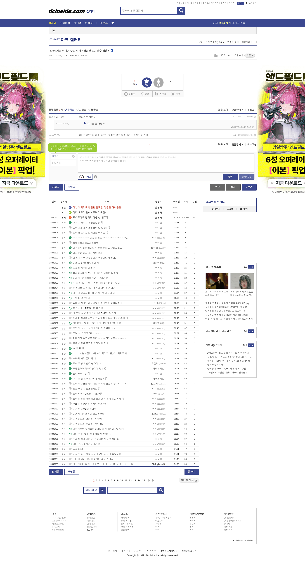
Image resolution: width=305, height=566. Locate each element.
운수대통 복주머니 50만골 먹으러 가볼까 (92, 288)
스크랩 (215, 55)
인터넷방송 (229, 518)
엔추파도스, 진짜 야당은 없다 (86, 424)
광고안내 (138, 551)
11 (125, 480)
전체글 (56, 187)
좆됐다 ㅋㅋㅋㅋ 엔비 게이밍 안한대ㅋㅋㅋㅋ (94, 328)
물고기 (193, 524)
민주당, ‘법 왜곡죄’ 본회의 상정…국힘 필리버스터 (229, 319)
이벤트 (224, 3)
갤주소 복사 (233, 42)
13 (134, 480)
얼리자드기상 (78, 373)
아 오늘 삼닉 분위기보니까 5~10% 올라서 (92, 313)
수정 (217, 187)
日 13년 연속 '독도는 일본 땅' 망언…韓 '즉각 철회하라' (230, 357)
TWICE (90, 530)
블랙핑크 (91, 518)
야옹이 (193, 521)
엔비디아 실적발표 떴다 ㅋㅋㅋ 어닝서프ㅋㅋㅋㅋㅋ (98, 338)
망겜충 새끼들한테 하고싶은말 (86, 414)
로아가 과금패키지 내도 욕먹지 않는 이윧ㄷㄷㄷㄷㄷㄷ (99, 383)
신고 (175, 94)
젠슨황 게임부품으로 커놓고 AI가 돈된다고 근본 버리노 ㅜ (100, 318)
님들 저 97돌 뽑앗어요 (82, 263)
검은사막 (56, 527)
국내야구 (125, 518)
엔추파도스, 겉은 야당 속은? (85, 419)
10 (121, 480)
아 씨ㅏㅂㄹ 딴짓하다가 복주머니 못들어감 (93, 257)
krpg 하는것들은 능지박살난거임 (88, 403)
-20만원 (75, 348)
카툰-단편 (228, 530)
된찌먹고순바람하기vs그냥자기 (87, 278)
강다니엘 (91, 524)
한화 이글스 (126, 521)
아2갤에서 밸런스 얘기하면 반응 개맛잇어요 (94, 323)
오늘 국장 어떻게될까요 (83, 388)
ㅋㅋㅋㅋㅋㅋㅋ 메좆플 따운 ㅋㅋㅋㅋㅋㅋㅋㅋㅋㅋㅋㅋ (100, 237)
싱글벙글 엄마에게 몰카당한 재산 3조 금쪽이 (226, 315)
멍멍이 (193, 518)
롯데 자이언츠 (127, 527)
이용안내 (246, 42)
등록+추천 (247, 176)
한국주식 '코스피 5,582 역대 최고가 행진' (227, 368)
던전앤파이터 (58, 530)
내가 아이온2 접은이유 (82, 408)
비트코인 (159, 521)
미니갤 (190, 3)
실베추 (129, 94)
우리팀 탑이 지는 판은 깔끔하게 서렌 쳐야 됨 (94, 439)
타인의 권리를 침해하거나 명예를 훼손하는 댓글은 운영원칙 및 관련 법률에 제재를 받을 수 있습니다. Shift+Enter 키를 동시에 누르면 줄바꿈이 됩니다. (128, 159)
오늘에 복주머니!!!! (80, 268)
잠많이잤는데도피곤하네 (83, 242)
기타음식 (194, 530)
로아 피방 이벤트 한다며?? (85, 363)
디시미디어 (212, 331)
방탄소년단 (92, 527)
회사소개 (112, 551)
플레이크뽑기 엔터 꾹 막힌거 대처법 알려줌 (93, 273)
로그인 (240, 3)
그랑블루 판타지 (59, 521)
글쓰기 (249, 187)
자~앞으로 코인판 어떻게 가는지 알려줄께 (227, 372)
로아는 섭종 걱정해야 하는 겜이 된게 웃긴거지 (95, 398)
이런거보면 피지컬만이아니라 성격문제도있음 (95, 429)
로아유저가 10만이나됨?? (84, 393)
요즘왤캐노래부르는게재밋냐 (86, 368)
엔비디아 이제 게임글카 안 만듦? (88, 227)
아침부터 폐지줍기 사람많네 (85, 252)
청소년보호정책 (189, 551)
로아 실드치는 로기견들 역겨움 (87, 232)
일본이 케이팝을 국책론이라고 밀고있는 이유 (227, 311)
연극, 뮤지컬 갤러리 (232, 521)
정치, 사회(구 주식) (163, 518)
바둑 (157, 527)
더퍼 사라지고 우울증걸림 (84, 222)
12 (130, 480)
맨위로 (249, 540)
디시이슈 (227, 331)
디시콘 (232, 3)
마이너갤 (181, 3)
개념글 (71, 187)
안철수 (158, 524)
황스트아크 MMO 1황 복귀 (84, 308)
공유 (145, 94)
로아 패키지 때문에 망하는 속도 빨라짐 (91, 459)
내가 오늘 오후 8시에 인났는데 (87, 378)
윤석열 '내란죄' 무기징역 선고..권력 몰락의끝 (228, 360)
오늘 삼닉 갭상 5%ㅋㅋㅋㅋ (85, 333)
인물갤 (198, 3)
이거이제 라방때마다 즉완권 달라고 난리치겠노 (95, 247)
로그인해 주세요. (215, 201)
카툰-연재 (228, 527)
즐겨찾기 (216, 209)
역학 (157, 530)
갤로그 (206, 3)
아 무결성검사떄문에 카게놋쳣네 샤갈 (90, 293)
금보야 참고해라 (215, 364)
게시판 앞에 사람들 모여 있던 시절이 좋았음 (94, 454)
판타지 (227, 524)
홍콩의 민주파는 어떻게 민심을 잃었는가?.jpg (227, 303)
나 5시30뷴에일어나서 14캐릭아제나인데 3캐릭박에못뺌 (100, 353)
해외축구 (125, 530)
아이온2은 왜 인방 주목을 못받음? (88, 434)
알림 (244, 209)
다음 (149, 480)
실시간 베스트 (213, 266)
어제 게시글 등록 (229, 23)
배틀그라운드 (58, 524)
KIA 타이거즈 (127, 524)
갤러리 (52, 23)
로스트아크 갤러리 (65, 40)
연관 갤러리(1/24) (214, 42)
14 (139, 480)
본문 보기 (223, 109)
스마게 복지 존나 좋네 (82, 358)
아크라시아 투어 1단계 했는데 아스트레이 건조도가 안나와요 (100, 464)
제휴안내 (125, 551)
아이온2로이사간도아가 (83, 444)
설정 (200, 42)
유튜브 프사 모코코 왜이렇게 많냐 (88, 343)
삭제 (255, 117)
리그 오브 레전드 (59, 518)
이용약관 (151, 551)
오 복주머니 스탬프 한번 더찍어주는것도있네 (94, 283)
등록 (230, 176)
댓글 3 (249, 55)
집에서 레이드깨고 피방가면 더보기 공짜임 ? (94, 303)
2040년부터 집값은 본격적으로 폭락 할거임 (228, 353)
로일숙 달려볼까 (79, 298)
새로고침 (252, 110)
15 (143, 480)
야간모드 (251, 3)
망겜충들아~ (77, 449)
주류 (192, 527)
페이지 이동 (189, 480)
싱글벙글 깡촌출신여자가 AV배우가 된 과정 (226, 307)
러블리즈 (91, 521)
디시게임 (215, 3)
